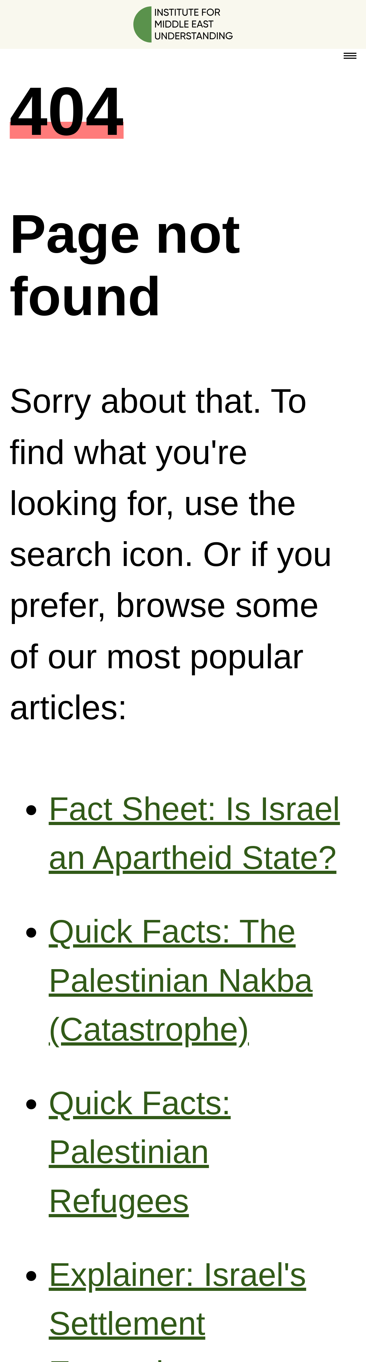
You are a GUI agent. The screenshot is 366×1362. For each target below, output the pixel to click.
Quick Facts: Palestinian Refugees (140, 1152)
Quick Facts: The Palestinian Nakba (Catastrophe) (180, 980)
